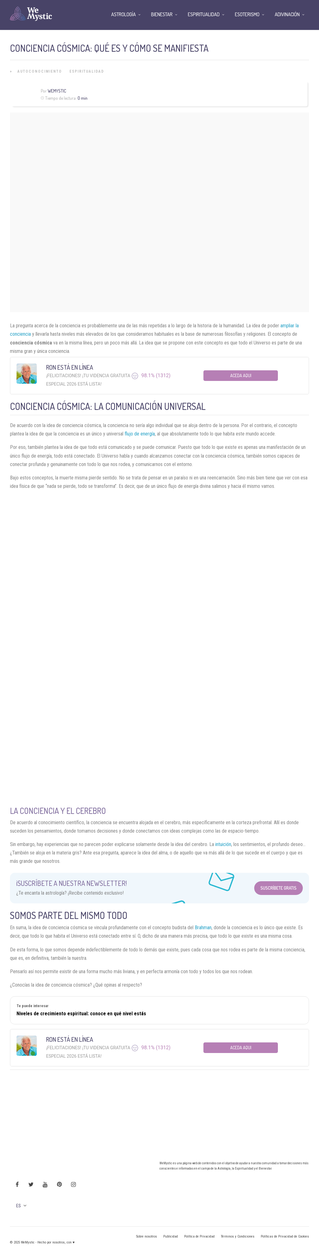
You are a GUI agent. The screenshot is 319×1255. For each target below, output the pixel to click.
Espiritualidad (86, 71)
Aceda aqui (240, 375)
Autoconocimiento (39, 71)
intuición (223, 844)
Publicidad (170, 1236)
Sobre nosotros (146, 1236)
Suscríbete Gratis (278, 888)
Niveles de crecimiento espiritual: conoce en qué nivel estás (81, 1014)
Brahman (203, 927)
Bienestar (162, 14)
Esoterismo (247, 14)
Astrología (123, 14)
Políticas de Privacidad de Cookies (285, 1236)
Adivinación (287, 14)
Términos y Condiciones (238, 1236)
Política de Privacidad (199, 1236)
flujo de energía (140, 434)
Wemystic (57, 91)
